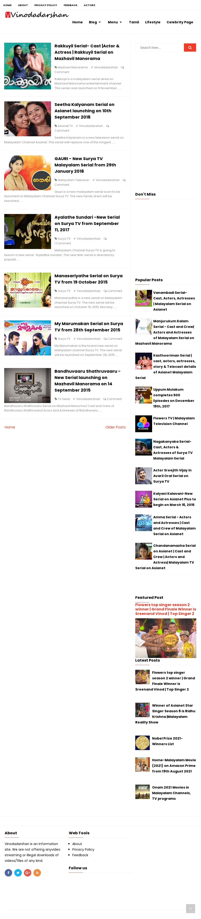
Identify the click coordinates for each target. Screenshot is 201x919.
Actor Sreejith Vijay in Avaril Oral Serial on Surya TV (172, 476)
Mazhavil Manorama (74, 68)
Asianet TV (66, 127)
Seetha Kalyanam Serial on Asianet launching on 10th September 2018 (86, 112)
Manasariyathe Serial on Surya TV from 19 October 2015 (84, 285)
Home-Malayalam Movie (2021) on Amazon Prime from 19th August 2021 (174, 766)
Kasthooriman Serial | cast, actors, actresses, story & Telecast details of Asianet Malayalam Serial (165, 366)
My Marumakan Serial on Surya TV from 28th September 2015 (83, 344)
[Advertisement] (165, 88)
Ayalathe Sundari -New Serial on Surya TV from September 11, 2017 (88, 225)
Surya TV (65, 241)
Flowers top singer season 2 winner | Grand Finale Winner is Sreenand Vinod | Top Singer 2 (165, 609)
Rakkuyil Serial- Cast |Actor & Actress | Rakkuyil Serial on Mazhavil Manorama (88, 52)
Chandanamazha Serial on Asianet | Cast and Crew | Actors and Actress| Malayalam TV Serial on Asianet (165, 556)
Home (10, 457)
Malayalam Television (75, 182)
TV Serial (65, 425)
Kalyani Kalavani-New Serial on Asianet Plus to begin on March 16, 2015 (174, 499)
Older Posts (115, 457)
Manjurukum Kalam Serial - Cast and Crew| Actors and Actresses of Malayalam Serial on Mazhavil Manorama (164, 332)
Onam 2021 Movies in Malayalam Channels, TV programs (171, 793)
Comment (63, 72)
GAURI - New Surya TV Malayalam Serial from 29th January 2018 (87, 166)
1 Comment (64, 245)
